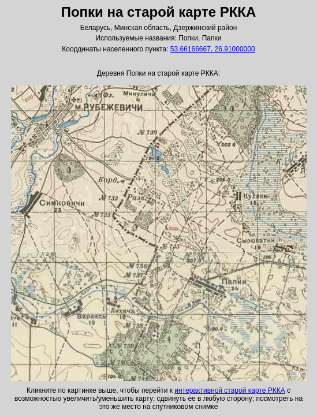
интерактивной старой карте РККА (229, 390)
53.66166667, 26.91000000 (212, 49)
